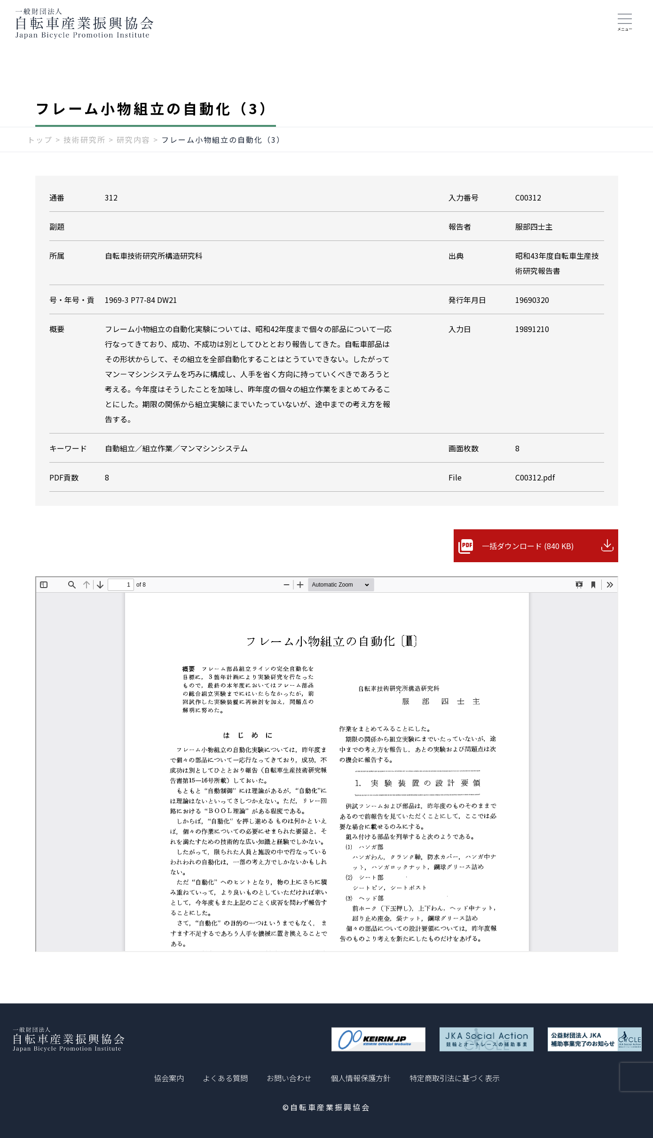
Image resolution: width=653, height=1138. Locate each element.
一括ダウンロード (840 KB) (528, 545)
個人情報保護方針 (360, 1078)
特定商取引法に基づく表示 (454, 1078)
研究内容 (133, 139)
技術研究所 (84, 139)
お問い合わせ (289, 1078)
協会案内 (169, 1078)
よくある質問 (225, 1078)
